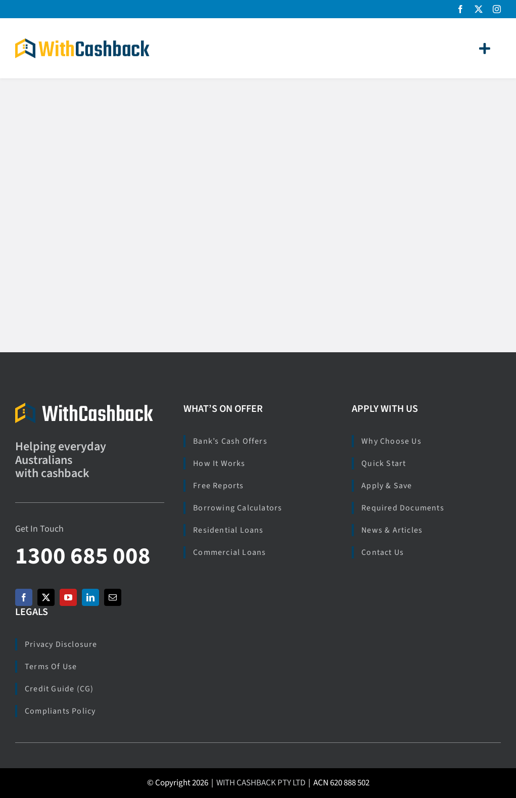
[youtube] (68, 597)
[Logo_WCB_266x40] (82, 42)
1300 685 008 (83, 556)
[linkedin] (90, 597)
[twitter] (479, 9)
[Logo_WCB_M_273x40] (84, 407)
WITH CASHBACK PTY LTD (260, 783)
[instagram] (497, 9)
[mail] (112, 597)
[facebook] (460, 9)
